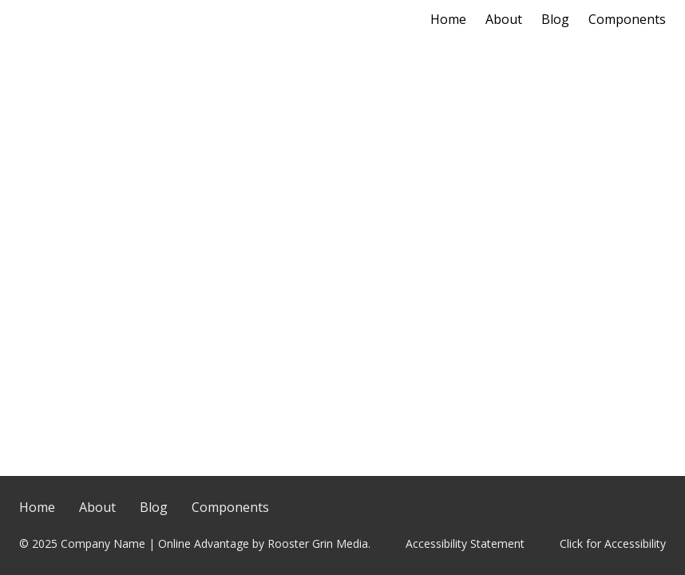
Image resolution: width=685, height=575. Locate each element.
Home (448, 19)
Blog (555, 19)
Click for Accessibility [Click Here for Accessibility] (613, 543)
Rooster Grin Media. (318, 543)
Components (627, 19)
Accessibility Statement (465, 543)
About (503, 19)
